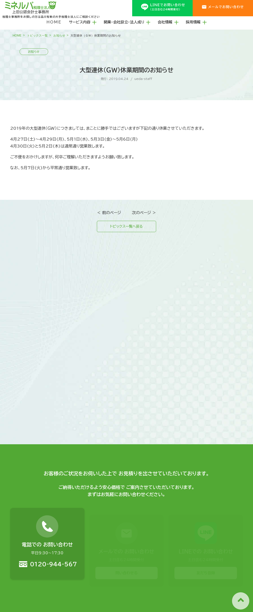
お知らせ (59, 35)
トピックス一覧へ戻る (126, 227)
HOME (54, 22)
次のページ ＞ (144, 213)
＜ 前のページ (109, 213)
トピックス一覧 (37, 35)
